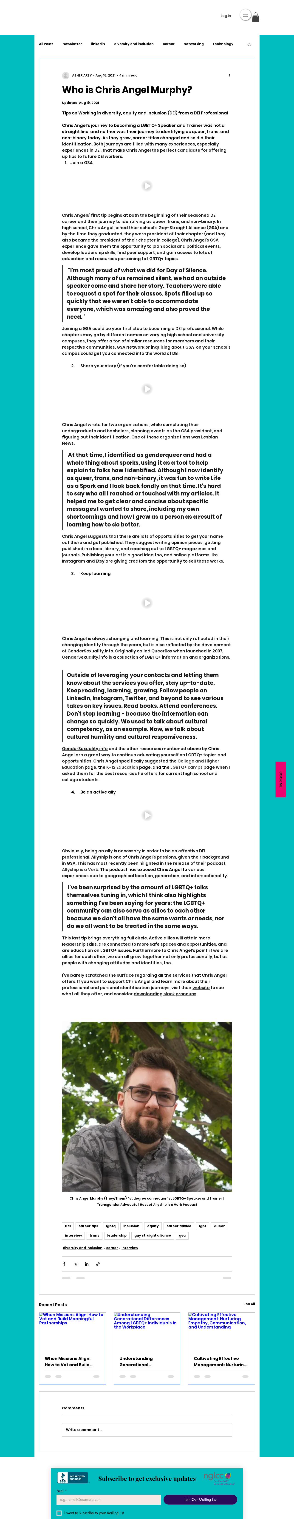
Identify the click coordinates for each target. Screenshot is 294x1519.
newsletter (72, 44)
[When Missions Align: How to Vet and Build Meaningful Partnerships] (72, 1331)
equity (153, 1226)
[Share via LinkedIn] (87, 1264)
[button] (245, 14)
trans (94, 1235)
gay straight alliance (152, 1235)
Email (62, 1491)
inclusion (131, 1226)
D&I (68, 1226)
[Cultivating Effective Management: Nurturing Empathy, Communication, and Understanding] (221, 1331)
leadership (117, 1235)
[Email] (107, 1500)
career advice (179, 1226)
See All (249, 1304)
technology (223, 44)
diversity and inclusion (134, 44)
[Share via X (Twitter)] (75, 1264)
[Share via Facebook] (64, 1264)
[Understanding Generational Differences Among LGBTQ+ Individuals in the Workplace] (147, 1331)
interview (73, 1235)
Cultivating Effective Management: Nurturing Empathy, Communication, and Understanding (220, 1362)
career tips (88, 1226)
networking (194, 44)
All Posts (46, 44)
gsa (182, 1235)
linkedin (98, 44)
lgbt (202, 1226)
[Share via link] (98, 1264)
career (169, 44)
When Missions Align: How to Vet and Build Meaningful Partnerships (72, 1362)
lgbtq (111, 1226)
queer (219, 1226)
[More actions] (229, 75)
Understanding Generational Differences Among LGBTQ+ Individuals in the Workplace (146, 1362)
